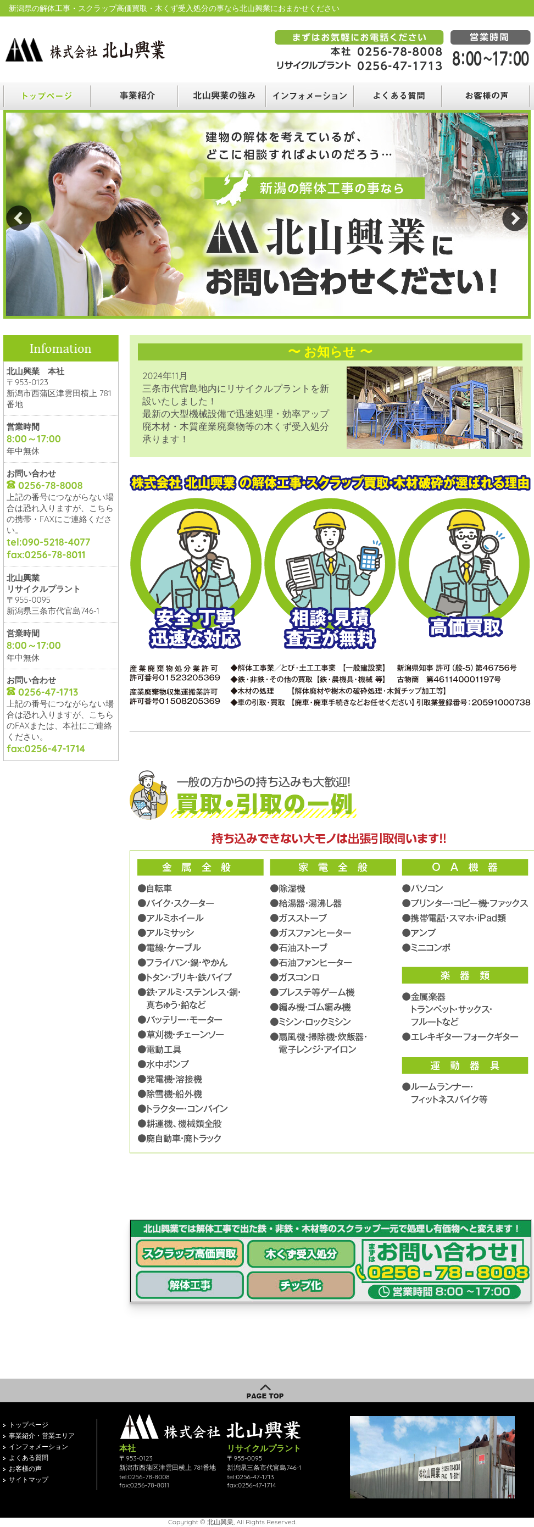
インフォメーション (38, 1446)
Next (515, 218)
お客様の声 (487, 96)
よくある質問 (399, 96)
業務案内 (135, 96)
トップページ (28, 1424)
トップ (47, 96)
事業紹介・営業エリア (42, 1435)
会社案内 (311, 96)
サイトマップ (28, 1479)
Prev (19, 218)
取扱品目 (223, 96)
